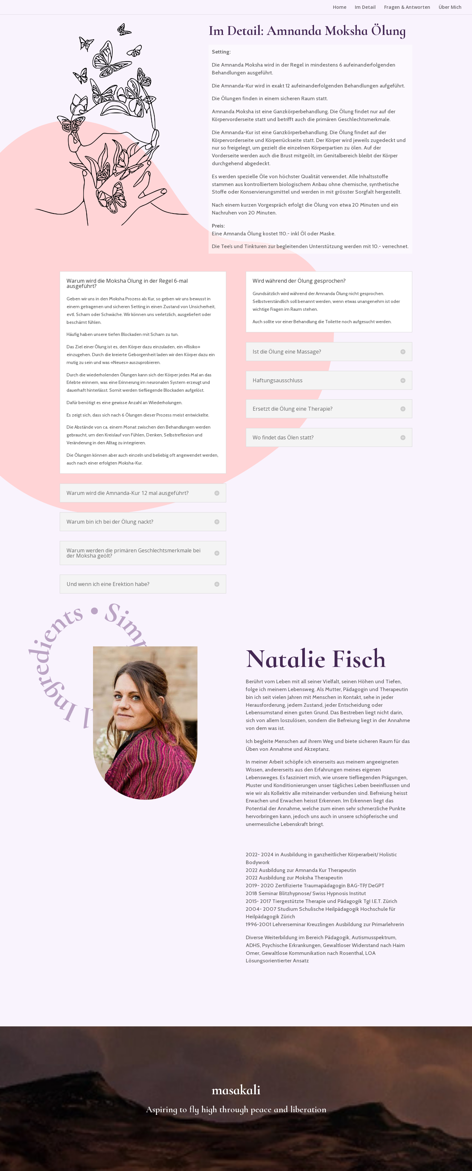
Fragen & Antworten (407, 7)
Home (339, 7)
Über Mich (450, 7)
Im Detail (365, 7)
